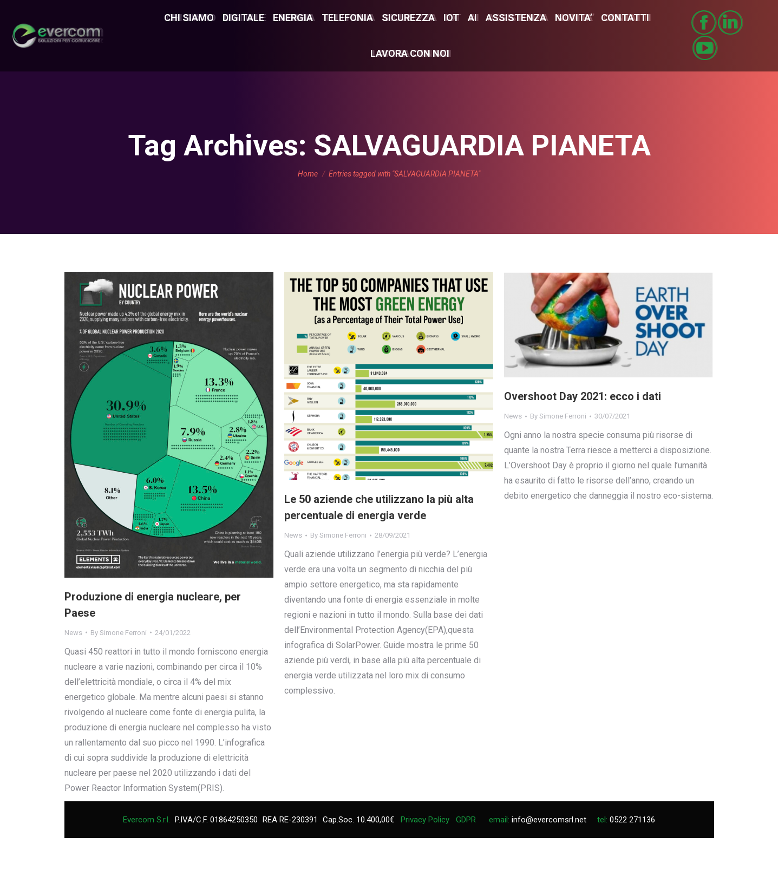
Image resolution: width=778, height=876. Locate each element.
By (118, 633)
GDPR (466, 820)
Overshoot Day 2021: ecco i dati (582, 396)
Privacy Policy (425, 820)
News (73, 633)
